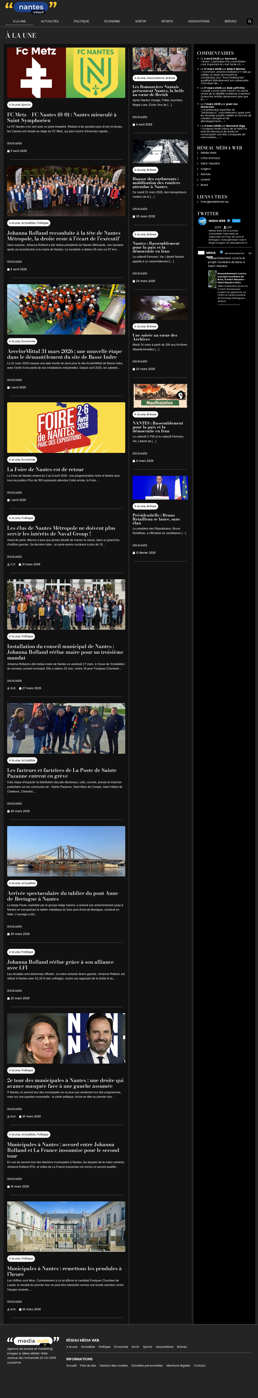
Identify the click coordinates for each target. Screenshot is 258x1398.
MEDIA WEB (211, 255)
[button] (250, 21)
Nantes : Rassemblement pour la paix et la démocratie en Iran (156, 247)
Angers (206, 169)
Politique (81, 21)
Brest (204, 185)
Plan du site (88, 1383)
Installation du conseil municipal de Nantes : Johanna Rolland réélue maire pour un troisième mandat (66, 663)
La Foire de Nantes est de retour (50, 480)
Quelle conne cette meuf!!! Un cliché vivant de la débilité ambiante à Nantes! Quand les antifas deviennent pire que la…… (225, 95)
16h (250, 253)
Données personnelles (147, 1383)
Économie (112, 21)
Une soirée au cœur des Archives (155, 337)
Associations (199, 21)
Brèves (230, 21)
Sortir (140, 21)
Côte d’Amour (210, 158)
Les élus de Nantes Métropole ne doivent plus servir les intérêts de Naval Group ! (61, 542)
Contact (200, 1383)
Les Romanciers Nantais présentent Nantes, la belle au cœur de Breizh (158, 91)
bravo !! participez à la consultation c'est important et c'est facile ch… (223, 63)
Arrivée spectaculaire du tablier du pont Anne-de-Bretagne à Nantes (62, 907)
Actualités (50, 21)
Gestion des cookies (114, 1383)
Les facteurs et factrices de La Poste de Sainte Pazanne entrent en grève (59, 784)
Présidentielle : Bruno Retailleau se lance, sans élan (156, 519)
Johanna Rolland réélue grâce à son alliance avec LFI (56, 976)
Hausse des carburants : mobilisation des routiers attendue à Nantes (156, 183)
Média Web (208, 153)
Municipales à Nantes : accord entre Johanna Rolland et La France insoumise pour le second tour (62, 1167)
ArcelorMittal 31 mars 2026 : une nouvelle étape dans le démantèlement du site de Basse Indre (64, 362)
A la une (19, 21)
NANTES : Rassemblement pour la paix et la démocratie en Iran (158, 427)
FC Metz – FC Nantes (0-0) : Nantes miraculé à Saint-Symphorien (54, 117)
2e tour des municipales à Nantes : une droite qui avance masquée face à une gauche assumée (59, 1097)
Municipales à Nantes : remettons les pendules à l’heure (56, 1288)
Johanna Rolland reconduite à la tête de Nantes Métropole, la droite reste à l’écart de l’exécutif (63, 238)
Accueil (71, 1383)
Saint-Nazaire (210, 163)
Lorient (205, 179)
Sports (167, 21)
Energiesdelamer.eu (215, 202)
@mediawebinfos (234, 253)
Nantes (206, 174)
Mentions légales (178, 1383)
